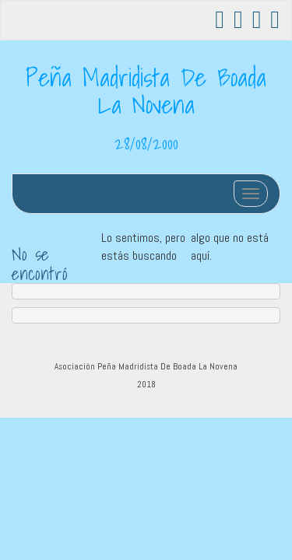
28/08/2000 (146, 143)
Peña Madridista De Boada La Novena (146, 90)
